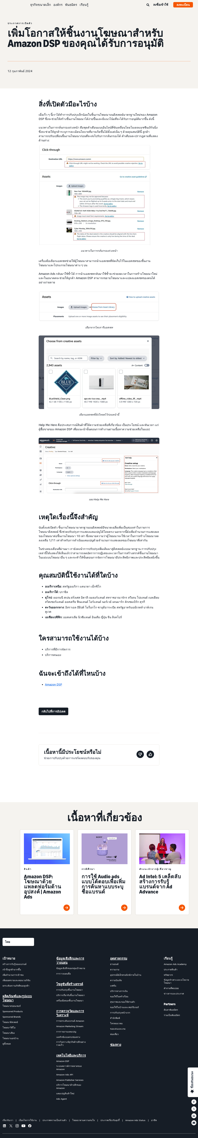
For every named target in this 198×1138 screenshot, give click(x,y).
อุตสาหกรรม (118, 958)
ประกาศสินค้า (170, 969)
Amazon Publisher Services (69, 1080)
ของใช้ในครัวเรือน (119, 996)
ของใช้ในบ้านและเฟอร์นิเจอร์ (124, 1007)
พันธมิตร (71, 4)
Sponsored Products (13, 1011)
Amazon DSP (53, 684)
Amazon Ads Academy (175, 964)
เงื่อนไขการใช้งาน (28, 1120)
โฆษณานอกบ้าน (11, 1038)
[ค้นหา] (148, 5)
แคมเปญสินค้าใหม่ (65, 1093)
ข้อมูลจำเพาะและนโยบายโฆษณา (176, 981)
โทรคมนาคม (116, 1023)
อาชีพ (154, 1120)
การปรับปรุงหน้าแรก (120, 1012)
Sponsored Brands (12, 1016)
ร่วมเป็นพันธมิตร (172, 1015)
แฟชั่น (113, 985)
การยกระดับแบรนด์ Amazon (70, 1020)
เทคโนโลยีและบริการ (71, 1055)
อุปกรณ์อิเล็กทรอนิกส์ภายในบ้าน (125, 975)
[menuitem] (18, 1028)
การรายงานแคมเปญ (66, 1031)
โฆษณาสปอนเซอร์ (12, 1006)
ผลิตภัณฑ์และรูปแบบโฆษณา (17, 998)
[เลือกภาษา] (18, 942)
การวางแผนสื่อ (63, 973)
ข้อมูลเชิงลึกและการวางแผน (70, 960)
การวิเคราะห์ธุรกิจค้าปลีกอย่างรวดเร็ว (71, 1043)
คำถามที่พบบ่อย (171, 988)
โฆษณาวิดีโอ (9, 1027)
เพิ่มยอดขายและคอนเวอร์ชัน (16, 980)
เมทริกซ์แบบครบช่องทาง (68, 1037)
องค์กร (58, 4)
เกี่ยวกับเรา (8, 1120)
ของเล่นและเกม (117, 1028)
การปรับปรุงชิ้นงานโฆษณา (69, 989)
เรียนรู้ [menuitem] (168, 958)
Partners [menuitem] (170, 1004)
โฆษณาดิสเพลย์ (10, 1022)
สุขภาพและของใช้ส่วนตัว (122, 1001)
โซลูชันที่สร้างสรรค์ (69, 984)
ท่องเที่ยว (114, 1034)
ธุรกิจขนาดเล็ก (40, 4)
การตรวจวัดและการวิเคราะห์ (70, 1013)
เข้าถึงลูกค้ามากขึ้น (12, 969)
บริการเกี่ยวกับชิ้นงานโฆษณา (70, 995)
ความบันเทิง (116, 980)
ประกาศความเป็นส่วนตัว (54, 1120)
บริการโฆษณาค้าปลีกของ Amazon (68, 1086)
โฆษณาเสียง (9, 1033)
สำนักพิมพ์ (115, 1018)
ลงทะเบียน (183, 4)
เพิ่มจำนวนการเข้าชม (13, 975)
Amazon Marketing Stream (69, 1026)
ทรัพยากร (168, 975)
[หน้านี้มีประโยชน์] (150, 755)
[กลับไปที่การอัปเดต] (53, 711)
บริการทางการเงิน (119, 991)
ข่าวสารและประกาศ (174, 993)
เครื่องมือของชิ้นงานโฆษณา (69, 1000)
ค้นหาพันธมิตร (171, 1009)
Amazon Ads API (64, 1074)
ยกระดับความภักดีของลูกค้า (16, 985)
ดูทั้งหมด (7, 1043)
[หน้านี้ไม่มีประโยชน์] (140, 755)
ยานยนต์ (114, 964)
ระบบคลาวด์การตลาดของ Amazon (69, 1067)
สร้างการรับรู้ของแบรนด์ (14, 964)
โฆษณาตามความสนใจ (83, 1120)
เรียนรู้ (84, 4)
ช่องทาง (115, 1045)
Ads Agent (61, 1098)
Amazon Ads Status (135, 1120)
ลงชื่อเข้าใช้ (160, 4)
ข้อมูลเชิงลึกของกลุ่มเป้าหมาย (70, 968)
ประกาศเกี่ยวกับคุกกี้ (110, 1120)
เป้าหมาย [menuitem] (9, 958)
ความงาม (114, 969)
